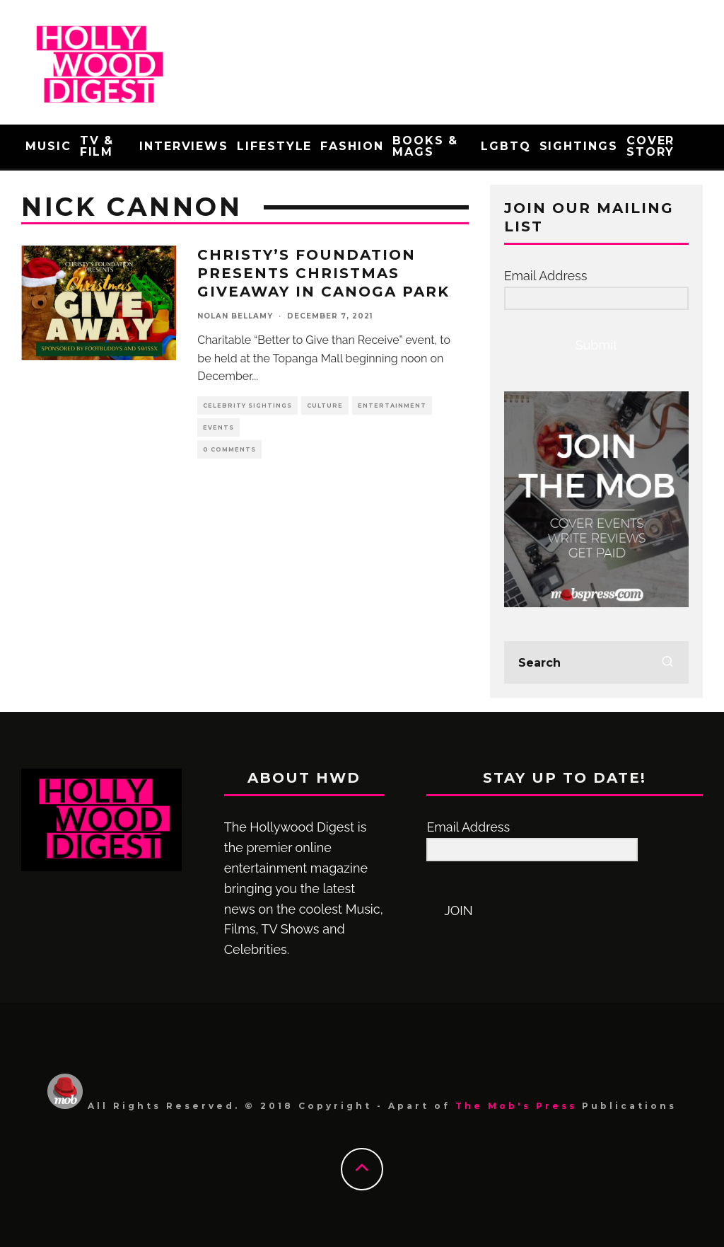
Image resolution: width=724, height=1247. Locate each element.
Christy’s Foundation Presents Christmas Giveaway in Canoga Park (323, 273)
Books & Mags (425, 146)
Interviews (183, 146)
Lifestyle (274, 146)
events (218, 427)
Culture (325, 405)
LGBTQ (506, 146)
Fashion (351, 146)
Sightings (578, 146)
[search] (667, 662)
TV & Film (97, 146)
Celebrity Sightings (247, 405)
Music (48, 146)
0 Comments (229, 449)
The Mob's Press (516, 1106)
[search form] (596, 662)
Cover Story (650, 146)
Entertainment (392, 405)
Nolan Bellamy (235, 316)
